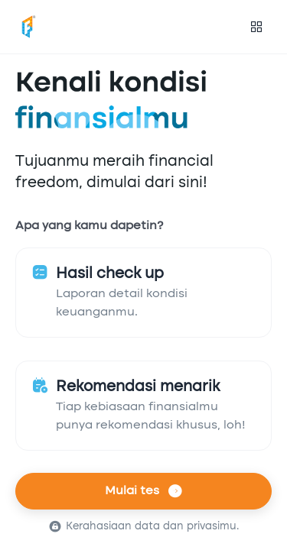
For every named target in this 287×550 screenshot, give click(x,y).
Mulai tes (143, 491)
